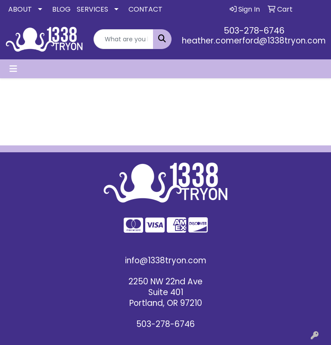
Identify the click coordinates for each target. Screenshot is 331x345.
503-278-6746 (254, 31)
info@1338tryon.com (165, 260)
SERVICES (92, 9)
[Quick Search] (123, 39)
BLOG (61, 9)
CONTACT (145, 9)
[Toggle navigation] (13, 69)
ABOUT (20, 9)
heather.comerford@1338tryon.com (254, 40)
